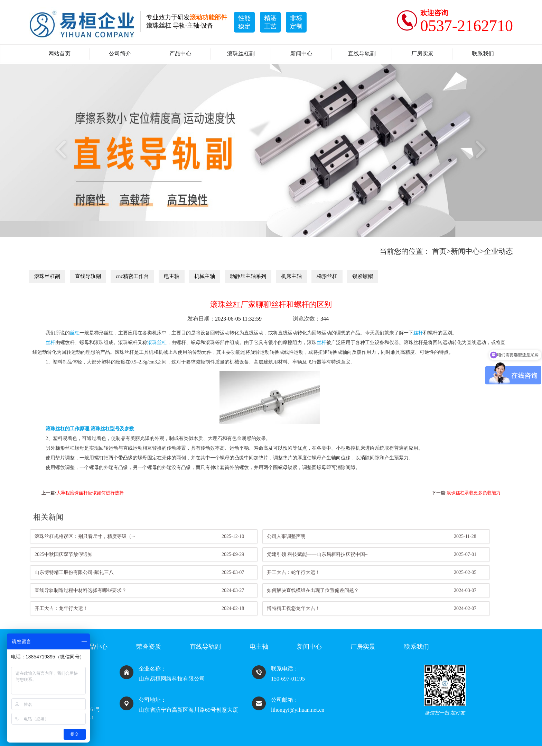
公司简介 (120, 53)
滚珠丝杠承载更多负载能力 (474, 492)
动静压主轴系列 (248, 276)
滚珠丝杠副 (241, 53)
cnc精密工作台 (132, 276)
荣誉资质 (148, 646)
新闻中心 (301, 53)
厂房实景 (422, 53)
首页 (439, 251)
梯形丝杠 (327, 276)
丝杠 (75, 332)
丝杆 (418, 332)
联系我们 (483, 53)
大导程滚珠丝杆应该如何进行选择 (90, 492)
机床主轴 (291, 276)
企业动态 (498, 251)
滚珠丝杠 (157, 342)
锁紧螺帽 (362, 276)
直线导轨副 (362, 53)
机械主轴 (204, 276)
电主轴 (171, 276)
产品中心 (180, 53)
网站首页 (59, 53)
